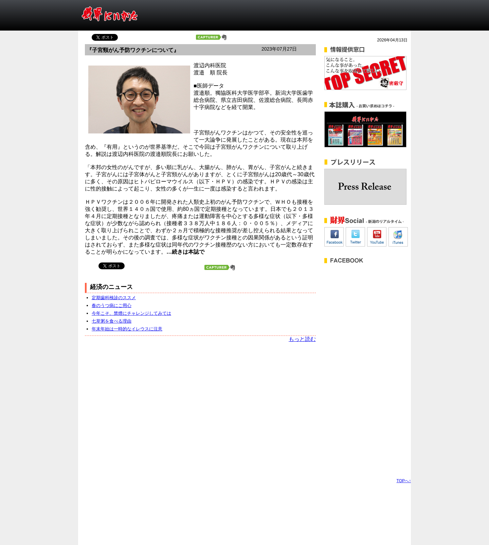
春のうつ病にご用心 (111, 305)
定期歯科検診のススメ (114, 297)
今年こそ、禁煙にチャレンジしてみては (131, 313)
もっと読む (302, 339)
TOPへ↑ (404, 480)
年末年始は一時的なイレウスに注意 (127, 328)
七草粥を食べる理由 (111, 321)
